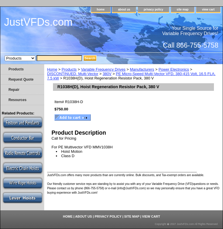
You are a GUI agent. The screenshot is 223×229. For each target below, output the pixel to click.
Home (52, 69)
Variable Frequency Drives (103, 69)
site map (183, 9)
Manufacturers (142, 69)
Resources (17, 100)
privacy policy (153, 9)
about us (124, 9)
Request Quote (20, 79)
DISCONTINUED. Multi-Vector (72, 74)
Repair (13, 90)
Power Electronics (174, 69)
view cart (208, 9)
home (101, 9)
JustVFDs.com (38, 22)
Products (69, 69)
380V (107, 74)
